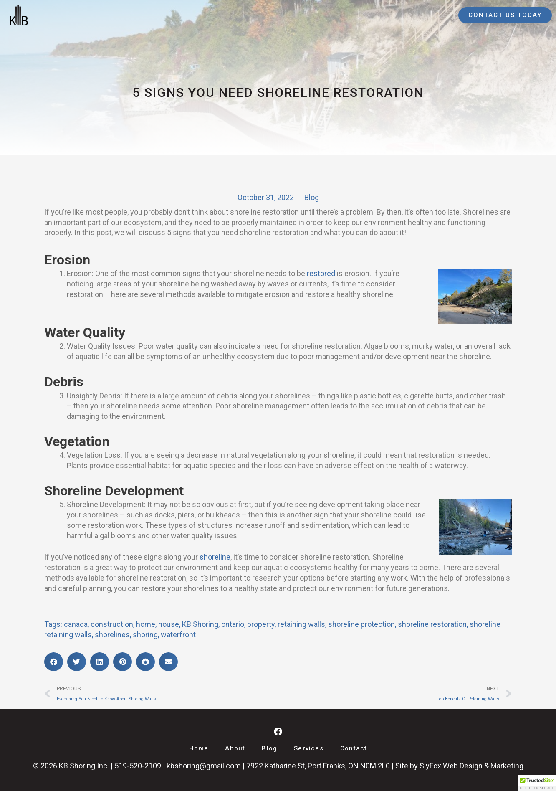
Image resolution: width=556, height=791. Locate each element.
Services (308, 748)
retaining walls (301, 624)
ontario (232, 624)
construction (112, 624)
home (145, 624)
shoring (145, 634)
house (168, 624)
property (261, 624)
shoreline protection (361, 624)
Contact (353, 748)
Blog (311, 197)
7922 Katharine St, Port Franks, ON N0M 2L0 (318, 765)
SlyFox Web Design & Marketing (471, 765)
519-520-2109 (137, 765)
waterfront (178, 634)
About (235, 748)
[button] (53, 661)
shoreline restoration (432, 624)
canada (76, 624)
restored (321, 273)
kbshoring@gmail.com (204, 765)
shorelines (112, 634)
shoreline (215, 557)
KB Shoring (200, 624)
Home (199, 748)
